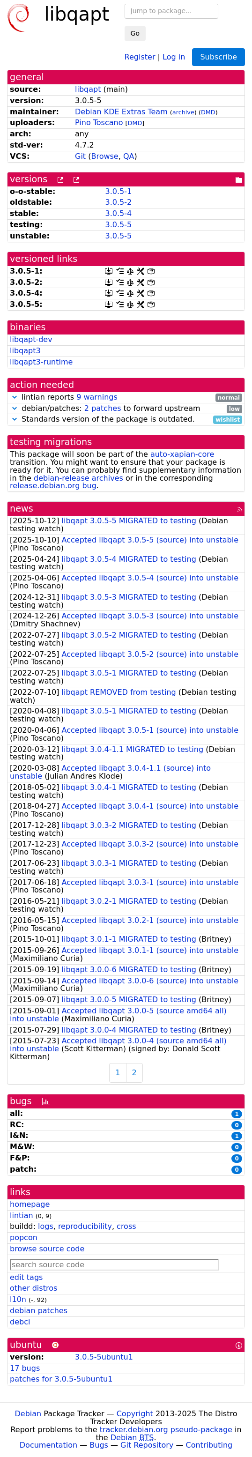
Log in (174, 56)
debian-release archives (78, 478)
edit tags (26, 1277)
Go (135, 33)
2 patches (102, 408)
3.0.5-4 (118, 213)
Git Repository (146, 1445)
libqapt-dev (31, 339)
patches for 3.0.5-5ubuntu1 (61, 1379)
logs (45, 1226)
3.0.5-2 (118, 202)
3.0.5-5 (118, 224)
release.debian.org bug (53, 485)
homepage (30, 1204)
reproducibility (85, 1226)
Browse (104, 156)
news (21, 508)
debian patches (38, 1310)
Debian (28, 1413)
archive (183, 112)
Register (140, 56)
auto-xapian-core (182, 454)
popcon (23, 1237)
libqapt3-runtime (41, 361)
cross (126, 1226)
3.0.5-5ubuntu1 (104, 1357)
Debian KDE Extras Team (121, 111)
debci (20, 1321)
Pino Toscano (99, 122)
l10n (18, 1299)
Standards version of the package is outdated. (126, 420)
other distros (33, 1288)
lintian (21, 1215)
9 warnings (97, 397)
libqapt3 (25, 350)
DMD (208, 112)
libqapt (88, 89)
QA (128, 156)
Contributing (209, 1445)
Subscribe (218, 56)
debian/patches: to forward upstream (126, 409)
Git (80, 156)
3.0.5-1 (118, 191)
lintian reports (126, 397)
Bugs (98, 1445)
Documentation (48, 1445)
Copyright (135, 1413)
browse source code (47, 1248)
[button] (14, 397)
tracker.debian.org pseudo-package (166, 1429)
